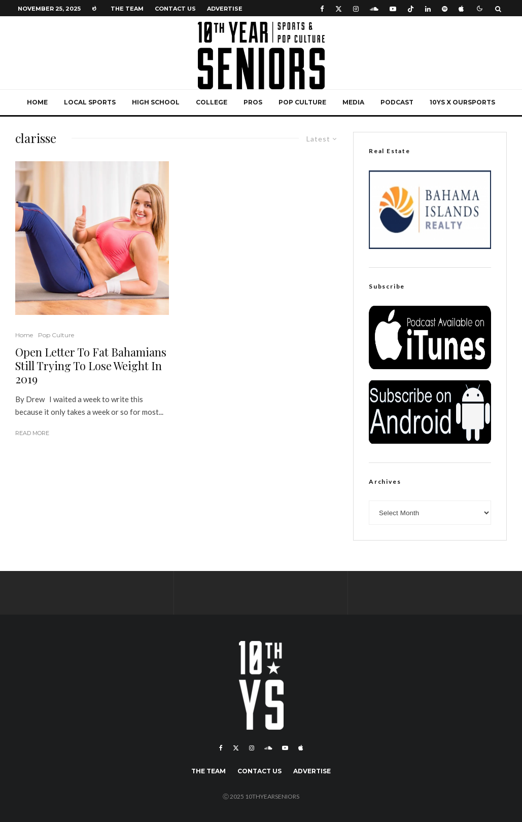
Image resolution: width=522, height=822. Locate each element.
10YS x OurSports (462, 102)
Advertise (224, 8)
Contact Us (175, 8)
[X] (338, 8)
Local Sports (90, 102)
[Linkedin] (428, 8)
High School (156, 102)
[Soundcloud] (374, 8)
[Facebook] (322, 8)
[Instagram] (355, 8)
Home (37, 102)
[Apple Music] (461, 8)
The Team (127, 8)
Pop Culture (302, 102)
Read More (32, 433)
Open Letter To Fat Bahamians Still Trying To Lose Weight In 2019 (90, 365)
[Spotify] (444, 8)
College (211, 102)
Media (353, 102)
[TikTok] (411, 8)
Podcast (396, 102)
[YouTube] (393, 8)
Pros (252, 102)
